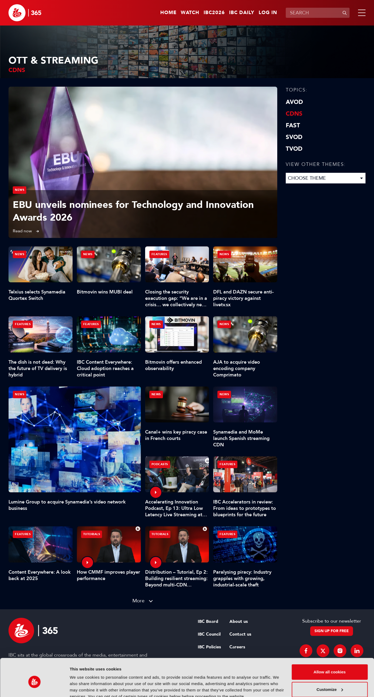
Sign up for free (331, 630)
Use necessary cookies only (329, 682)
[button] (360, 13)
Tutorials (91, 534)
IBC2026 (214, 12)
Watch (190, 12)
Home (168, 12)
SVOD (294, 137)
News (19, 190)
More (138, 600)
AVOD (294, 102)
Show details (82, 686)
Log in (268, 12)
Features (159, 254)
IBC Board (208, 621)
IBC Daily (241, 12)
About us (238, 621)
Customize (330, 664)
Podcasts (160, 464)
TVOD (294, 149)
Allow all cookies (330, 647)
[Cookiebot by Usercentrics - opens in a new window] (34, 687)
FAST (293, 125)
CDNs (294, 114)
